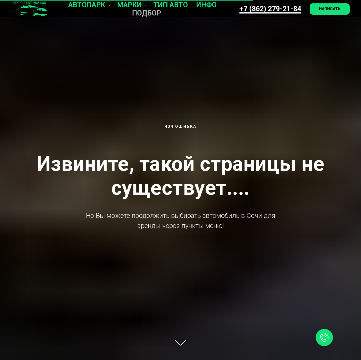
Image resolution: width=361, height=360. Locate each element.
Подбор (146, 13)
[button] (330, 9)
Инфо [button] (206, 5)
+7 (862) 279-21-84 (270, 9)
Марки (130, 5)
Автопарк (87, 5)
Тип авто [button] (170, 5)
